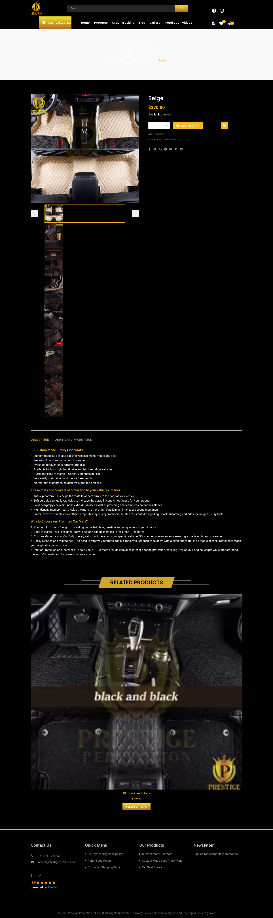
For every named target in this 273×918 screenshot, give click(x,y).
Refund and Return (100, 860)
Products (101, 23)
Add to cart (190, 125)
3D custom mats (142, 60)
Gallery (155, 23)
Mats (123, 60)
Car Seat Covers (152, 867)
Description (40, 439)
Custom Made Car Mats (157, 854)
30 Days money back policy (105, 854)
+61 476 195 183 (48, 855)
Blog (142, 23)
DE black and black (136, 793)
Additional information (73, 439)
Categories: (155, 139)
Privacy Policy (142, 913)
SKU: (150, 134)
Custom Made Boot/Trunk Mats (162, 860)
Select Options (136, 806)
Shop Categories (59, 22)
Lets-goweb (208, 913)
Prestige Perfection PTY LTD (86, 913)
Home (85, 23)
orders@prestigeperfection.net (56, 862)
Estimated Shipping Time (104, 867)
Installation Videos (178, 23)
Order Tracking (123, 23)
